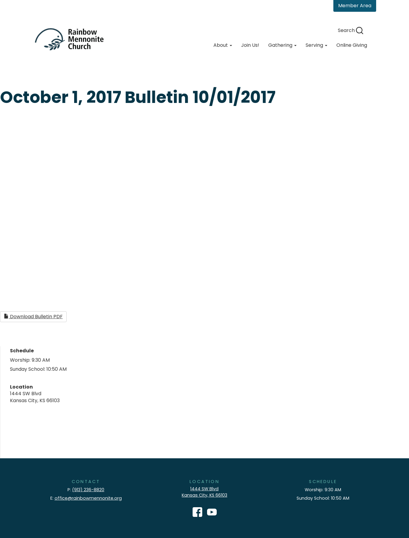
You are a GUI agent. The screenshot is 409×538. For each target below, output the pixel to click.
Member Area (354, 5)
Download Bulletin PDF (33, 316)
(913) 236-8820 (88, 490)
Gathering (282, 45)
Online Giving (351, 45)
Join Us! (250, 45)
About (222, 45)
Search (350, 30)
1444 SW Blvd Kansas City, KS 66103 (204, 492)
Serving (316, 45)
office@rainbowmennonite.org (88, 498)
